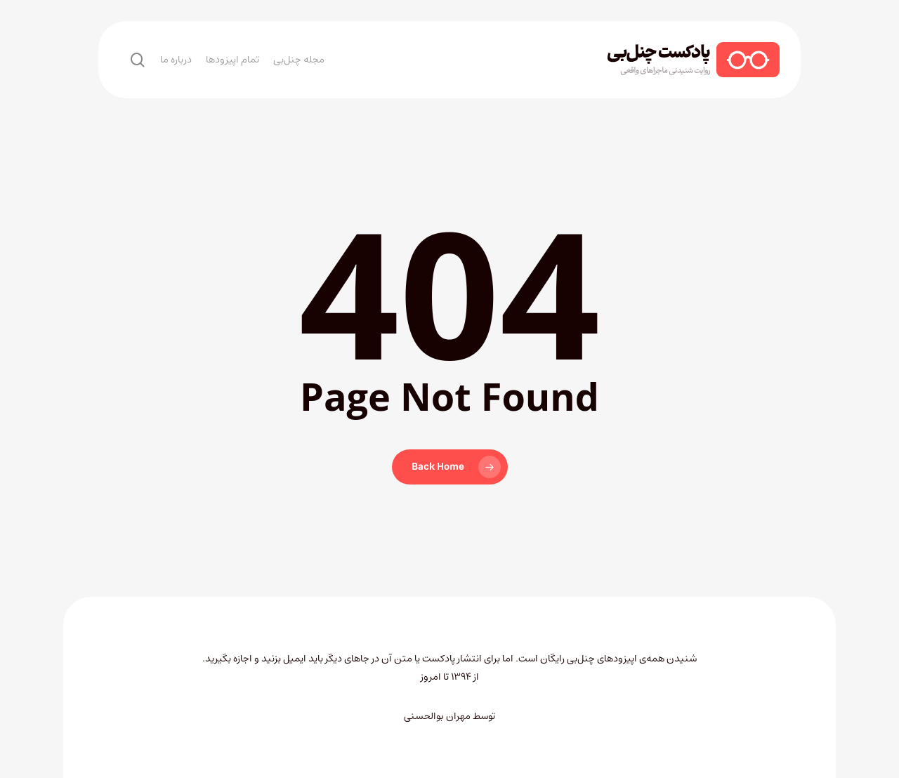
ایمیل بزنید (284, 658)
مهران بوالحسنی (437, 716)
